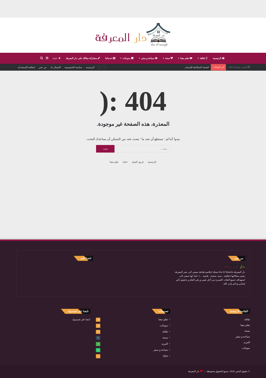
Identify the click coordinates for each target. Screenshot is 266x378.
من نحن (42, 67)
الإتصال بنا (55, 67)
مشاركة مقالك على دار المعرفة (83, 58)
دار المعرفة (193, 371)
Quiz (125, 161)
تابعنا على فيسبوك (81, 319)
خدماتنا (110, 58)
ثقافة (203, 58)
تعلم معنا (186, 58)
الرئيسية (219, 58)
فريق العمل (137, 161)
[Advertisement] (133, 8)
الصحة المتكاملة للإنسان (197, 67)
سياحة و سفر (149, 58)
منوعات (128, 58)
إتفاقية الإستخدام (26, 67)
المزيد (246, 342)
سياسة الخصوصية (73, 67)
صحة (169, 58)
